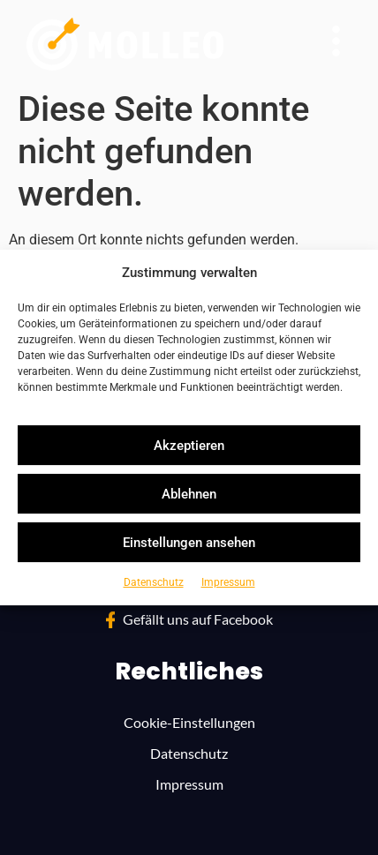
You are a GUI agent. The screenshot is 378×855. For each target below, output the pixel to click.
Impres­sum (228, 582)
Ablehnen (189, 494)
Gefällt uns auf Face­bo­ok (198, 619)
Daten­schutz (154, 582)
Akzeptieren (189, 446)
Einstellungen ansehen (189, 543)
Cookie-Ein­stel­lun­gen (189, 722)
